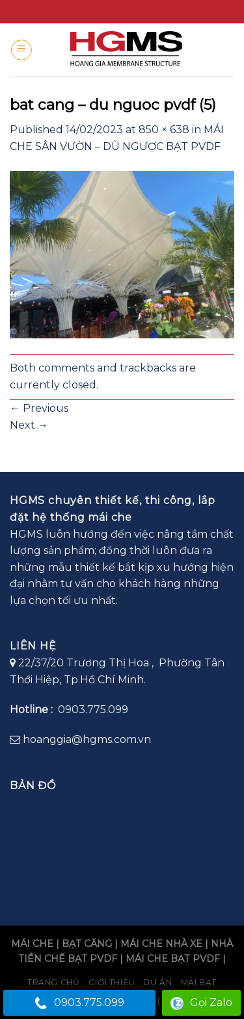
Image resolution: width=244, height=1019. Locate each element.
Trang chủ (53, 982)
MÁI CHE (32, 944)
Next (29, 425)
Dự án (157, 982)
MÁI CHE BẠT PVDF (173, 958)
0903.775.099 (79, 1003)
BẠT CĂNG (87, 944)
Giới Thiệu (111, 982)
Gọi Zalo (201, 1003)
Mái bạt (199, 982)
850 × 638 (164, 129)
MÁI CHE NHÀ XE (161, 944)
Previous (39, 408)
